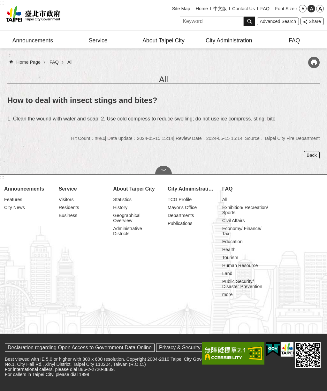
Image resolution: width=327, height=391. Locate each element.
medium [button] (311, 8)
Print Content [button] (314, 62)
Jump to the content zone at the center (3, 3)
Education (232, 241)
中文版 (220, 8)
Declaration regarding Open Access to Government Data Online (80, 347)
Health (229, 249)
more (227, 294)
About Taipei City (163, 40)
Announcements (32, 40)
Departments (181, 215)
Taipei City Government (32, 15)
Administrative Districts (127, 231)
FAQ (265, 8)
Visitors (66, 199)
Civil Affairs (233, 220)
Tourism (230, 257)
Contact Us (243, 8)
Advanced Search (278, 21)
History (120, 207)
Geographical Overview (127, 218)
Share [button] (315, 21)
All (69, 62)
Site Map (181, 8)
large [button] (320, 8)
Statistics (122, 199)
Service (98, 40)
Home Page (28, 62)
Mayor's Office (182, 207)
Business (68, 215)
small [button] (303, 8)
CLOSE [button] (163, 170)
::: (2, 2)
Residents (69, 207)
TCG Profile (180, 199)
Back (312, 155)
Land (227, 273)
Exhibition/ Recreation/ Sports (245, 210)
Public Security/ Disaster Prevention (242, 284)
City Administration (229, 40)
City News (14, 207)
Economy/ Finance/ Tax (242, 231)
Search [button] (249, 21)
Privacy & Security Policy (187, 347)
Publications (180, 223)
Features (13, 199)
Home (202, 8)
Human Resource (240, 265)
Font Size (284, 8)
